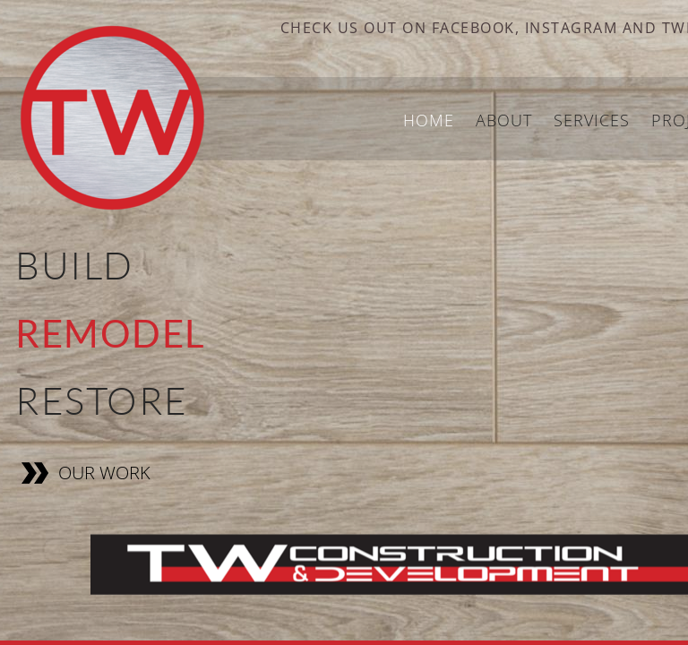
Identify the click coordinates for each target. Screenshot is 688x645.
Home (428, 120)
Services (592, 120)
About (504, 120)
